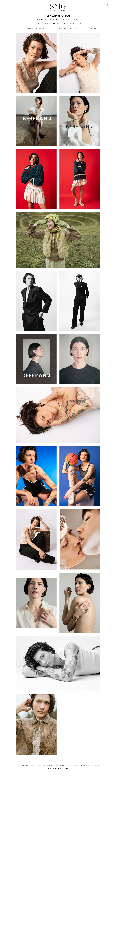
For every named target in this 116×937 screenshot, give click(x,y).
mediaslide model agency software (58, 768)
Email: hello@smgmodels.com (71, 765)
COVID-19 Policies (85, 765)
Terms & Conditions (95, 765)
